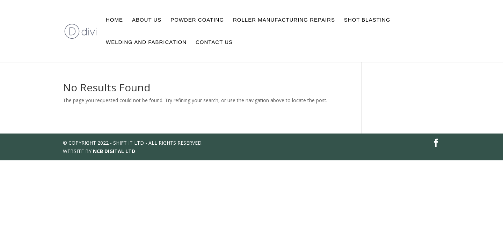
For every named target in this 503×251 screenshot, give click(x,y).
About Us (146, 20)
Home (114, 20)
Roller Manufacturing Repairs (284, 20)
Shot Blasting (367, 20)
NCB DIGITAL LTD (114, 151)
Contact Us (214, 42)
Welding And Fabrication (146, 42)
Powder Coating (197, 20)
